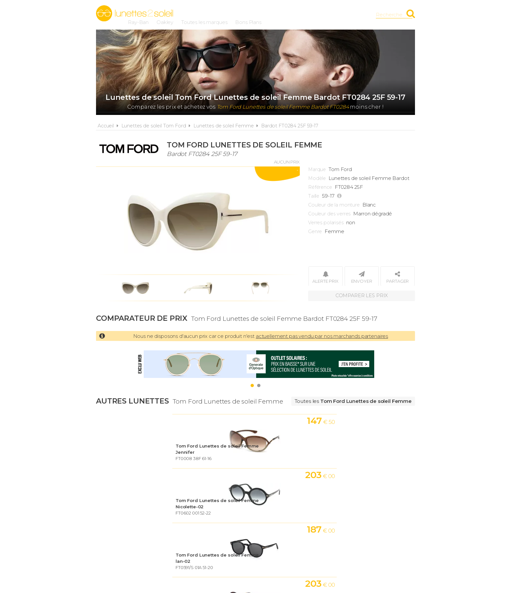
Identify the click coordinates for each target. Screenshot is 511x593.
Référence (320, 187)
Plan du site (330, 512)
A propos (180, 512)
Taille (313, 196)
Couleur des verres (329, 214)
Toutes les (353, 401)
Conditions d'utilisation (237, 512)
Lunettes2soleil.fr (134, 13)
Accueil (106, 126)
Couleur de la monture (334, 205)
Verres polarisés (326, 223)
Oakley (245, 14)
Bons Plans (329, 14)
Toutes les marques (285, 14)
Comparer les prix (361, 295)
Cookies (292, 512)
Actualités (143, 512)
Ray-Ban (218, 14)
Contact (368, 512)
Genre (315, 231)
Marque (317, 169)
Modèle (317, 178)
